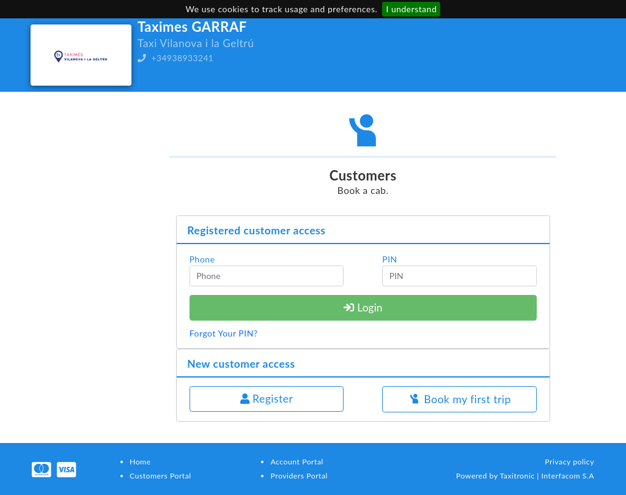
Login (363, 307)
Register (266, 398)
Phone (202, 259)
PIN (389, 259)
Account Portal (296, 461)
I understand (411, 9)
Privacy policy (569, 461)
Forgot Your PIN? (224, 333)
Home (140, 461)
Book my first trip (459, 400)
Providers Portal (298, 475)
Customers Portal (160, 475)
